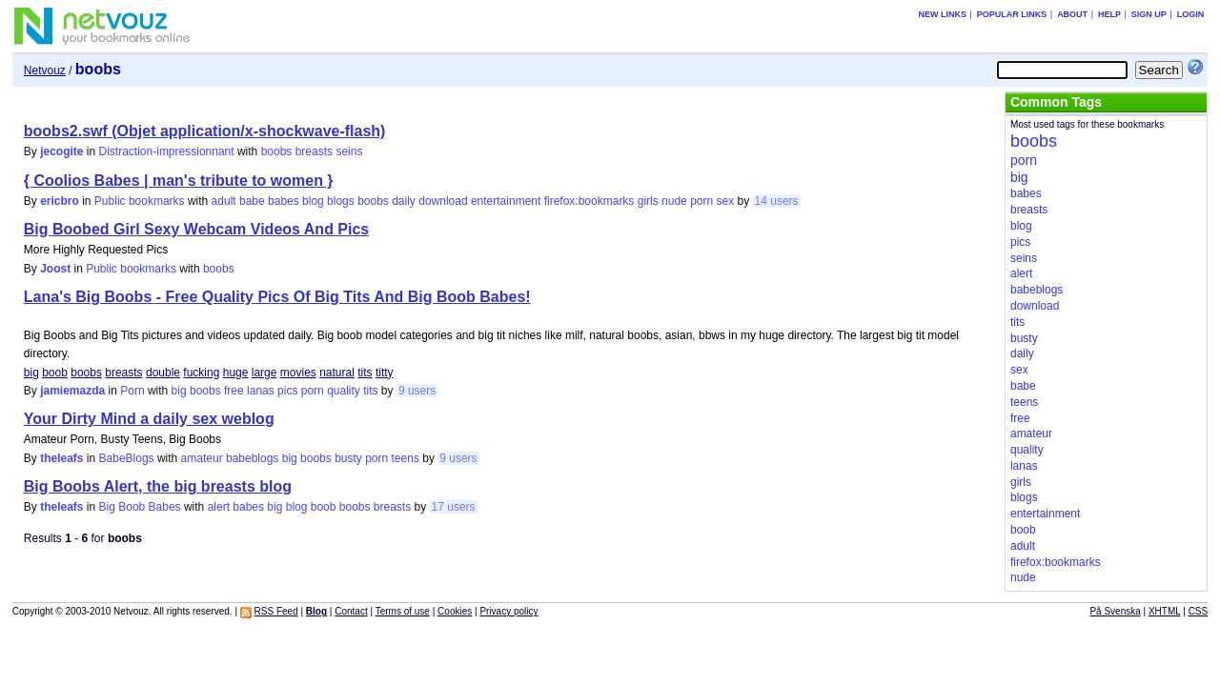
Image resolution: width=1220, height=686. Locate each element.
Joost (55, 268)
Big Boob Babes (140, 507)
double (163, 372)
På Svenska (1114, 611)
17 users (454, 507)
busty (348, 458)
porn (701, 201)
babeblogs (252, 458)
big (31, 372)
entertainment (505, 201)
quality (343, 390)
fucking (201, 372)
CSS (1199, 611)
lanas (260, 390)
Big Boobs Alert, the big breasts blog (158, 486)
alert (219, 507)
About (1072, 14)
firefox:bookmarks (589, 201)
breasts (314, 151)
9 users (417, 390)
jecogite (61, 151)
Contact (351, 611)
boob (55, 372)
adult (224, 201)
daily (404, 201)
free (234, 390)
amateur (202, 458)
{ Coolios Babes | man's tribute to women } (179, 180)
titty (385, 372)
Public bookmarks (139, 201)
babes (283, 201)
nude (674, 201)
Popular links (1012, 14)
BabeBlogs (126, 458)
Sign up (1149, 14)
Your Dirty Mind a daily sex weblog (149, 419)
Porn (132, 390)
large (264, 372)
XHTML (1165, 611)
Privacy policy (508, 611)
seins (349, 151)
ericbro (59, 201)
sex (726, 201)
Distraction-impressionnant (166, 151)
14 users (777, 201)
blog (313, 201)
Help (1109, 14)
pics (287, 390)
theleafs (61, 458)
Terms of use (403, 611)
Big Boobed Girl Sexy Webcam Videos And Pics (196, 229)
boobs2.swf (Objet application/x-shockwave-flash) (205, 131)
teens (405, 458)
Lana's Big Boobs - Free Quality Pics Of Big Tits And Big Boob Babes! (277, 297)
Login (1191, 14)
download (442, 201)
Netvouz (45, 70)
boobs (277, 151)
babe (252, 201)
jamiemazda (72, 390)
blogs (341, 201)
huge (236, 372)
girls (648, 201)
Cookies (454, 611)
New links (942, 14)
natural (337, 372)
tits (364, 372)
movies (298, 372)
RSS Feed (276, 611)
